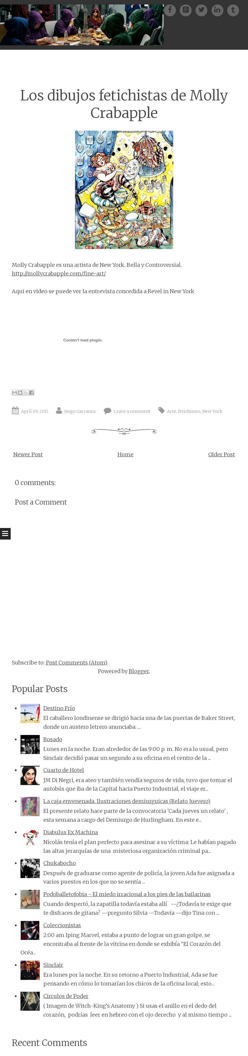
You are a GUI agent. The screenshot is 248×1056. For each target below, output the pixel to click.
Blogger (139, 671)
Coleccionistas (62, 925)
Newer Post (28, 454)
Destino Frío (59, 708)
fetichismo (189, 411)
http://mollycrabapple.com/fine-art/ (59, 273)
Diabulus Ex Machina (70, 832)
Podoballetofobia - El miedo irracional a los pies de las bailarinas (127, 894)
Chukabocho (59, 863)
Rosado (52, 739)
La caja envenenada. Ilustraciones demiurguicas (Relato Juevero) (126, 801)
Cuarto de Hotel (63, 770)
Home (125, 454)
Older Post (221, 454)
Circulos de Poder (65, 996)
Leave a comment (132, 411)
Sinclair (53, 965)
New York (212, 411)
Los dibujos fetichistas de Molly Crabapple (124, 104)
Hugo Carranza (80, 411)
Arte (171, 411)
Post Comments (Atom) (76, 662)
